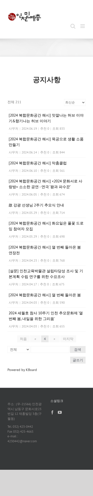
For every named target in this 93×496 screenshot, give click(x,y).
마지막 (68, 339)
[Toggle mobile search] (72, 26)
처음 (23, 339)
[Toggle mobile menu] (83, 26)
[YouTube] (60, 412)
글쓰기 (78, 360)
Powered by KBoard (22, 370)
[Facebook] (52, 412)
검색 (77, 349)
